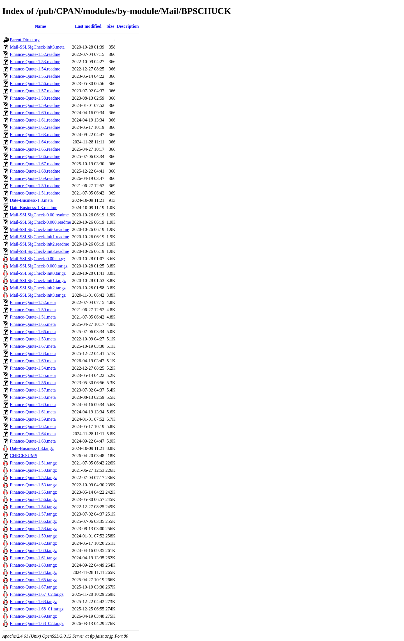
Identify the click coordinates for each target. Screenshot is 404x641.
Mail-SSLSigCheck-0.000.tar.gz (39, 266)
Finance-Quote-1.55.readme (35, 76)
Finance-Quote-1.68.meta (33, 353)
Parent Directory (25, 39)
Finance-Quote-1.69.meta (33, 360)
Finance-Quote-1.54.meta (33, 368)
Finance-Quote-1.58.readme (35, 98)
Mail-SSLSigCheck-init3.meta (37, 47)
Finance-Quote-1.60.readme (35, 112)
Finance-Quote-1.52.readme (35, 54)
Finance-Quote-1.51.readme (35, 193)
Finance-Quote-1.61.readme (35, 120)
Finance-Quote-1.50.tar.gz (33, 470)
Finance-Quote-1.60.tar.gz (33, 550)
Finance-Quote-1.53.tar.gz (33, 484)
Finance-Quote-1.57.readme (35, 90)
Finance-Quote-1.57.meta (33, 390)
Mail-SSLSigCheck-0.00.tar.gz (37, 258)
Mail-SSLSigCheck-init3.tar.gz (38, 295)
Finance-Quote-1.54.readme (35, 69)
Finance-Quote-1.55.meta (33, 375)
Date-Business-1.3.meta (31, 200)
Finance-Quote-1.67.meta (33, 346)
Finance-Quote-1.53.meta (33, 338)
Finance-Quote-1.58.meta (33, 397)
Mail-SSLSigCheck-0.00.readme (39, 214)
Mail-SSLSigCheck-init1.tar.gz (38, 280)
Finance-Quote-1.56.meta (33, 382)
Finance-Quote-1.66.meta (33, 331)
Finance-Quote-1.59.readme (35, 105)
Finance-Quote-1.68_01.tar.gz (37, 608)
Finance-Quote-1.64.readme (35, 141)
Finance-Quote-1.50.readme (35, 185)
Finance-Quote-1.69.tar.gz (33, 616)
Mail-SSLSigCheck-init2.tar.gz (38, 287)
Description (127, 26)
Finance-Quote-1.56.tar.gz (33, 499)
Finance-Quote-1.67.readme (35, 163)
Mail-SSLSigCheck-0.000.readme (40, 222)
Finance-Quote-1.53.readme (35, 61)
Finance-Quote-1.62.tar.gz (33, 543)
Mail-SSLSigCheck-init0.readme (39, 229)
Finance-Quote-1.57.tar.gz (33, 514)
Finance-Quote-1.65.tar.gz (33, 579)
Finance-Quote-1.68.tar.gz (33, 601)
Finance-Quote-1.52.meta (33, 302)
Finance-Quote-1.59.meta (33, 419)
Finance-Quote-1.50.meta (33, 309)
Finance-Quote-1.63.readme (35, 134)
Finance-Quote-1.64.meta (33, 433)
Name (40, 26)
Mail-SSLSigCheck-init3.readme (39, 251)
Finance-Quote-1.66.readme (35, 156)
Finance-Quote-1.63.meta (33, 441)
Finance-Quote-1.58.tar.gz (33, 528)
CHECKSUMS (23, 455)
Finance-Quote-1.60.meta (33, 404)
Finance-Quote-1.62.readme (35, 127)
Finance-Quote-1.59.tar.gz (33, 536)
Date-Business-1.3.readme (33, 207)
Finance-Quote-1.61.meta (33, 411)
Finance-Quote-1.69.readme (35, 178)
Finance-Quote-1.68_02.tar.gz (37, 623)
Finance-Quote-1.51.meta (33, 317)
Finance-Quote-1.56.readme (35, 83)
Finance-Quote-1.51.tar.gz (33, 463)
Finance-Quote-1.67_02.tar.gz (37, 594)
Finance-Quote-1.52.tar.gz (33, 477)
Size (110, 26)
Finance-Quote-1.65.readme (35, 149)
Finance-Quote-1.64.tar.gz (33, 572)
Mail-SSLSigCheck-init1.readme (39, 236)
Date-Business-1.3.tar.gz (32, 448)
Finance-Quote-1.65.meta (33, 324)
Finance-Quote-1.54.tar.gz (33, 506)
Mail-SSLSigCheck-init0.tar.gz (38, 273)
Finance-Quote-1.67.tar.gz (33, 587)
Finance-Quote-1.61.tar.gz (33, 557)
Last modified (88, 26)
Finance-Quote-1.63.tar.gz (33, 565)
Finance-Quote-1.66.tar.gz (33, 521)
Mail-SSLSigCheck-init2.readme (39, 244)
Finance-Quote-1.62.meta (33, 426)
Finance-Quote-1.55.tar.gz (33, 492)
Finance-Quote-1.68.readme (35, 171)
